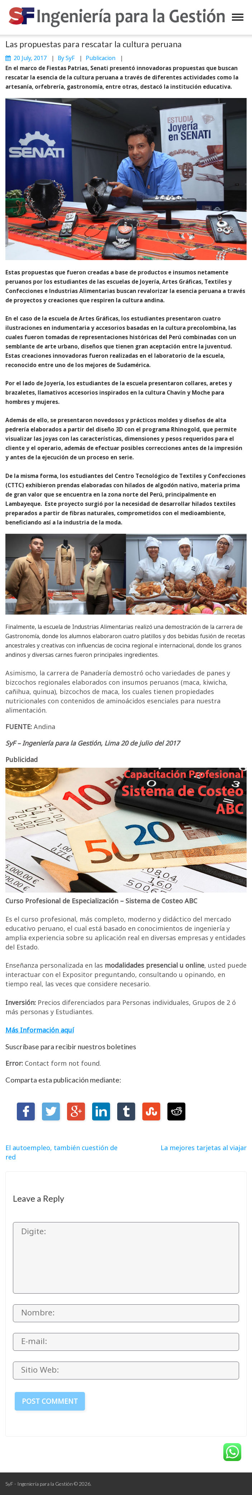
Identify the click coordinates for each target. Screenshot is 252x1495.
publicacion (100, 58)
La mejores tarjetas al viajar (204, 1147)
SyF (70, 58)
